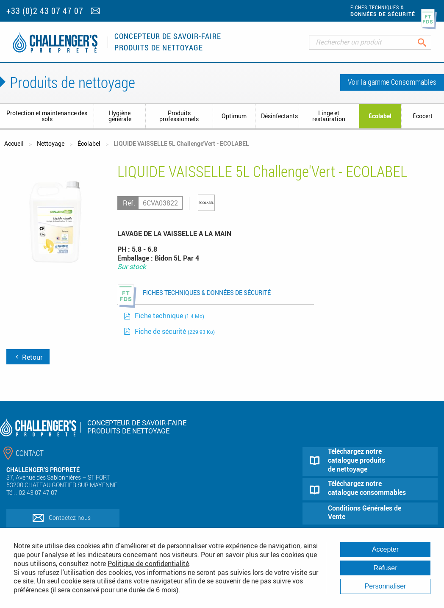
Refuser (385, 568)
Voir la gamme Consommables (392, 82)
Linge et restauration (328, 116)
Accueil (14, 143)
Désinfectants (279, 116)
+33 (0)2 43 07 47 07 (44, 11)
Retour (28, 357)
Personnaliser (385, 586)
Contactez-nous (70, 518)
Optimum (234, 116)
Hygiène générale (119, 116)
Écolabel (380, 116)
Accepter (385, 549)
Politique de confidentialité (148, 563)
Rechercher (428, 42)
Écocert (423, 116)
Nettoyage (50, 143)
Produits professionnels (179, 116)
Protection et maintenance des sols (46, 116)
